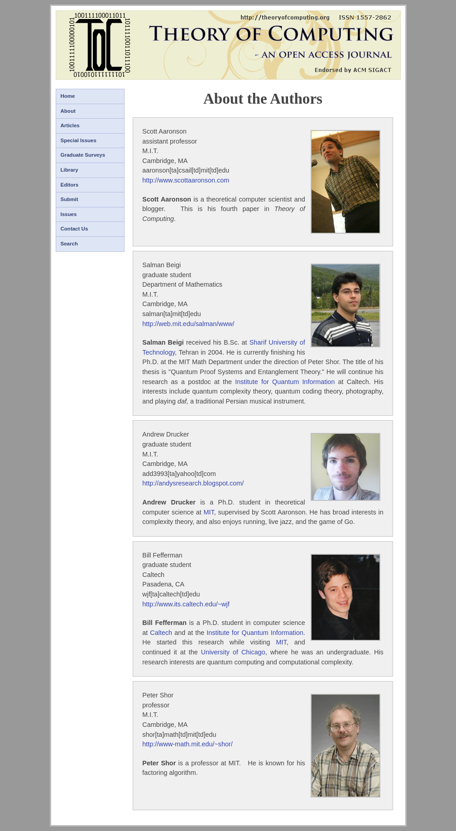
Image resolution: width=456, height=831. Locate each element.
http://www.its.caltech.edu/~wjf (185, 604)
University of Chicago (233, 652)
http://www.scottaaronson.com (185, 180)
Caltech (161, 632)
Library (69, 170)
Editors (70, 184)
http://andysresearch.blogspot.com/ (193, 483)
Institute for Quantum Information (285, 381)
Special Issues (78, 140)
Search (69, 243)
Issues (69, 214)
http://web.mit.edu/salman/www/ (188, 323)
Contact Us (74, 228)
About (68, 111)
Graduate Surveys (83, 155)
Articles (70, 125)
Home (68, 96)
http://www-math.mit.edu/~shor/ (187, 744)
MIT (209, 512)
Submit (69, 199)
